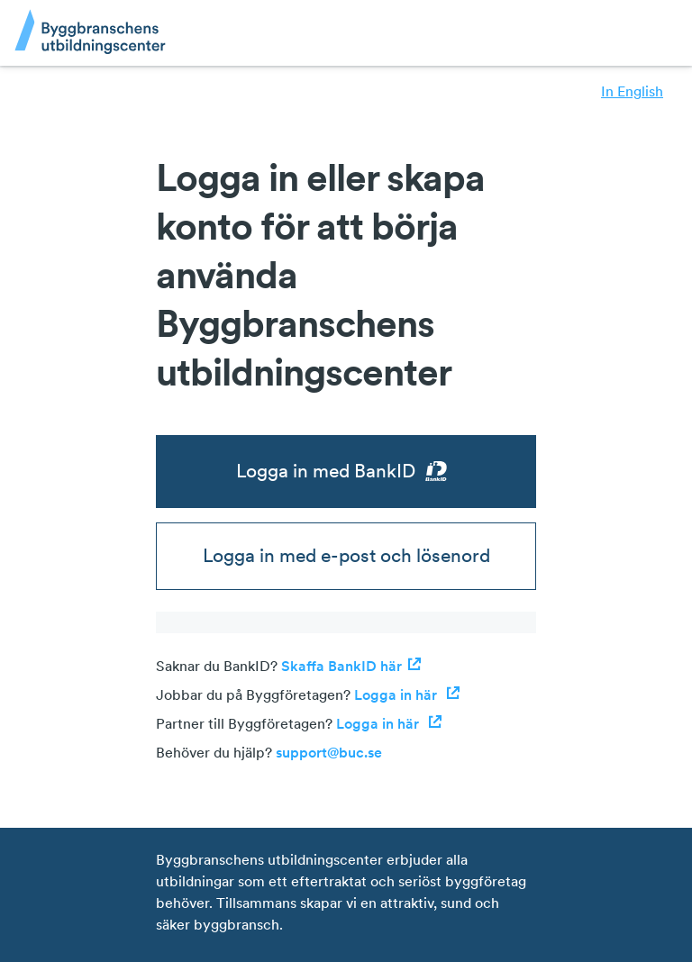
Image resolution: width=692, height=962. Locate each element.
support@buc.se (329, 752)
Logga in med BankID (346, 471)
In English (632, 91)
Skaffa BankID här (351, 666)
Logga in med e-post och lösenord (346, 555)
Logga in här (407, 694)
